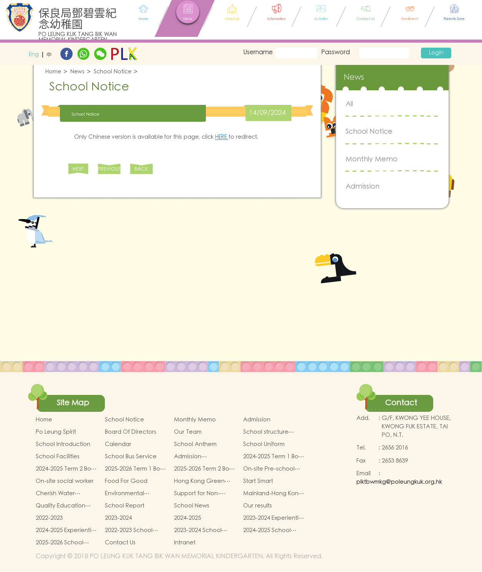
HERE (222, 137)
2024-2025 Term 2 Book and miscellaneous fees (67, 469)
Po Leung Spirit (56, 432)
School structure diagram (265, 432)
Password (335, 52)
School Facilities (58, 457)
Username (256, 52)
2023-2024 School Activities (198, 530)
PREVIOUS (109, 169)
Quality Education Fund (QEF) (60, 506)
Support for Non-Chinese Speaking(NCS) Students (197, 493)
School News (191, 506)
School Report (124, 506)
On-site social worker (65, 481)
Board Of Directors (130, 432)
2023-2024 (118, 518)
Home (53, 72)
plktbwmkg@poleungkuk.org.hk (399, 482)
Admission (362, 186)
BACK (141, 169)
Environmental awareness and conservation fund (130, 493)
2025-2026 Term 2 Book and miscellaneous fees (205, 469)
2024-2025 (187, 518)
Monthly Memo (372, 159)
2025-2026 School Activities (59, 543)
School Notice (112, 72)
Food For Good (126, 481)
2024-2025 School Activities (267, 530)
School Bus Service (131, 457)
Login (436, 53)
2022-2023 (49, 518)
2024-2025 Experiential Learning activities (66, 530)
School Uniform (264, 444)
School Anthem (195, 444)
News (77, 72)
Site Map (73, 403)
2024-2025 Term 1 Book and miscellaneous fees (274, 457)
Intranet (184, 543)
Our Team (188, 432)
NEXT (78, 169)
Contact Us (120, 543)
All (349, 104)
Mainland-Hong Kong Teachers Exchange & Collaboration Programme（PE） (274, 493)
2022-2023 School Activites (128, 530)
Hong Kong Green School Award (199, 481)
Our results (257, 506)
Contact (401, 403)
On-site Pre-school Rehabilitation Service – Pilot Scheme (273, 469)
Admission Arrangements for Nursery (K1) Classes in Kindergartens (204, 457)
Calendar (118, 444)
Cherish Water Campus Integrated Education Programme (63, 493)
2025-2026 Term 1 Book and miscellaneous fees (136, 469)
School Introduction (63, 444)
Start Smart (258, 481)
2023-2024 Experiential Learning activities (273, 518)
